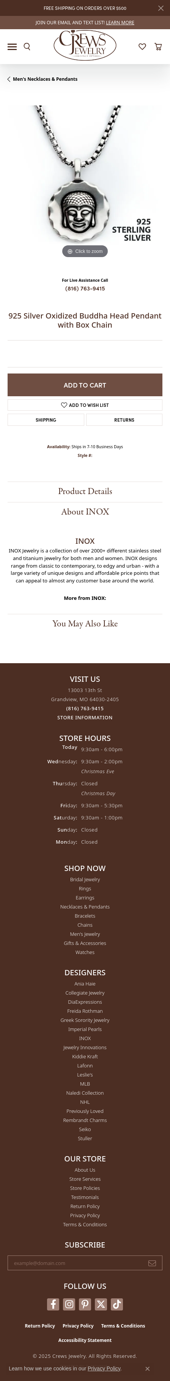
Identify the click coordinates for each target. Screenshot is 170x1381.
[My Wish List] (142, 46)
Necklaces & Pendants (85, 906)
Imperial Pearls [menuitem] (85, 1029)
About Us (85, 1169)
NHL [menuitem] (85, 1102)
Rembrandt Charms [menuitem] (85, 1120)
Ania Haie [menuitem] (85, 983)
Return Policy (85, 1206)
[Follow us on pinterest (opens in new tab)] (85, 1304)
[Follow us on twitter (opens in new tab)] (101, 1304)
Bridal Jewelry (85, 879)
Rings (85, 888)
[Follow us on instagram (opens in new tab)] (69, 1304)
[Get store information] (85, 717)
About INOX (85, 512)
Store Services (85, 1178)
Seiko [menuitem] (85, 1129)
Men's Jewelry (85, 934)
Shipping (46, 419)
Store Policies (85, 1188)
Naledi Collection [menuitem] (85, 1092)
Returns (124, 419)
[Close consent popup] (147, 1369)
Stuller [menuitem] (85, 1138)
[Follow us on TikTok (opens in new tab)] (117, 1304)
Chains (85, 924)
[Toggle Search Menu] (27, 46)
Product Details (85, 491)
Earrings (85, 897)
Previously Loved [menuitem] (85, 1111)
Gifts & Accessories (85, 943)
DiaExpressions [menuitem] (85, 1001)
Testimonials (85, 1197)
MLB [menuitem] (85, 1083)
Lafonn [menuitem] (85, 1065)
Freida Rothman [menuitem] (85, 1011)
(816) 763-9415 (85, 288)
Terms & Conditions (85, 1224)
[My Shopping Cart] (158, 46)
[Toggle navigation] (12, 47)
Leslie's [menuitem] (85, 1074)
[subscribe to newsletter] (152, 1263)
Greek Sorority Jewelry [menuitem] (85, 1020)
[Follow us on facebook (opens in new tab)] (53, 1304)
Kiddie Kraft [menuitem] (85, 1056)
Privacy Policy (85, 1215)
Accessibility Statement (85, 1340)
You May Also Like (85, 624)
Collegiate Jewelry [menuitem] (85, 992)
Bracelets (85, 915)
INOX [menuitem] (85, 1038)
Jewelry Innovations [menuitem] (84, 1047)
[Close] (160, 8)
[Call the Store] (85, 708)
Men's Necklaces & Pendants (45, 79)
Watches (85, 952)
